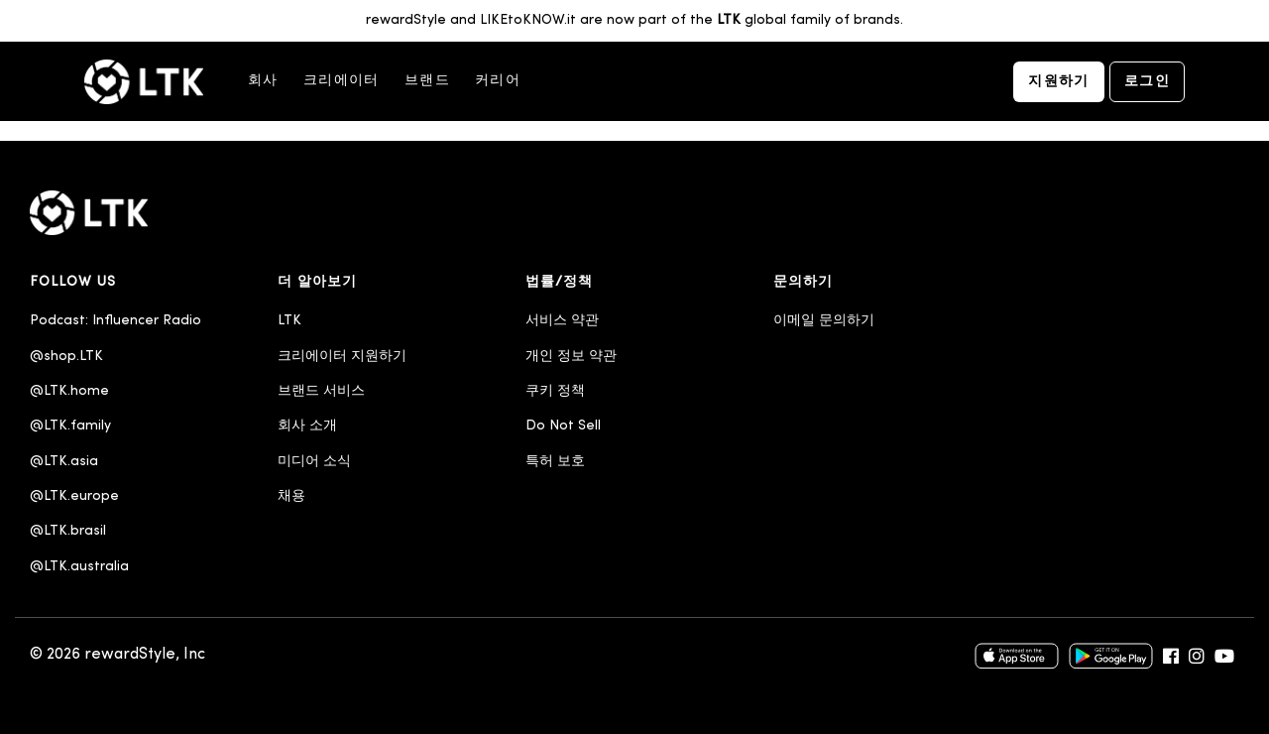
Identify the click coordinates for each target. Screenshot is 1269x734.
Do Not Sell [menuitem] (563, 426)
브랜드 (427, 80)
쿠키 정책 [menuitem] (555, 391)
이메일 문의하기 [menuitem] (823, 320)
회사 (263, 80)
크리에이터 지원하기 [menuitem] (342, 356)
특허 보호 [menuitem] (555, 461)
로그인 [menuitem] (1147, 81)
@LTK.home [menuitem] (69, 391)
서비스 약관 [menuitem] (562, 320)
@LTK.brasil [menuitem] (68, 531)
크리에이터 (341, 80)
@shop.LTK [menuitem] (66, 356)
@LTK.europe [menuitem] (74, 496)
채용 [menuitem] (291, 496)
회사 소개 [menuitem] (307, 426)
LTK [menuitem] (289, 320)
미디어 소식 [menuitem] (314, 461)
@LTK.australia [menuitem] (81, 566)
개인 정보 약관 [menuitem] (571, 356)
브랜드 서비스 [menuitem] (321, 391)
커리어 (497, 80)
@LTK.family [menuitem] (70, 426)
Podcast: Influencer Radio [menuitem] (115, 320)
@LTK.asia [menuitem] (64, 461)
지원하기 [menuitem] (1059, 81)
